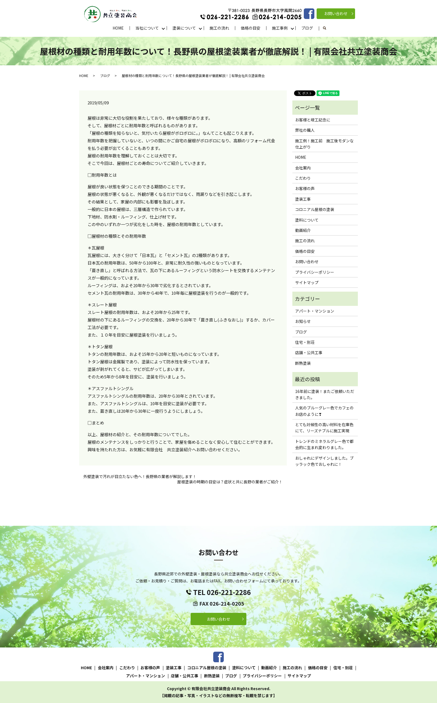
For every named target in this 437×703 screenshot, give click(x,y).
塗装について (184, 28)
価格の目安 (250, 28)
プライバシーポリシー (314, 272)
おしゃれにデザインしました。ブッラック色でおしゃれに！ (324, 461)
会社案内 (303, 168)
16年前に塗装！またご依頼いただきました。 (324, 394)
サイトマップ (307, 282)
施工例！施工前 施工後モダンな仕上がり (324, 144)
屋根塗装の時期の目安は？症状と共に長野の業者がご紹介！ (230, 481)
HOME (118, 28)
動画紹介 (303, 230)
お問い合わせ (336, 13)
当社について (147, 28)
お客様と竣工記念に (312, 120)
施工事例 (280, 28)
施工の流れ (219, 28)
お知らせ (303, 321)
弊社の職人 (305, 130)
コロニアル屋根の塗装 (314, 209)
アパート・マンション (314, 311)
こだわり (303, 178)
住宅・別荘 (305, 342)
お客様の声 (305, 188)
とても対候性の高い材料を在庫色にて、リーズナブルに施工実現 (324, 427)
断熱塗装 (303, 363)
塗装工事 (303, 199)
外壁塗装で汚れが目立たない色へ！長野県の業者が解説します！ (139, 476)
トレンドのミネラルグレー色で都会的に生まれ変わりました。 (324, 444)
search (328, 28)
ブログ (307, 28)
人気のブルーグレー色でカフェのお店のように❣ (324, 411)
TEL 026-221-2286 (222, 592)
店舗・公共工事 (308, 352)
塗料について (307, 220)
